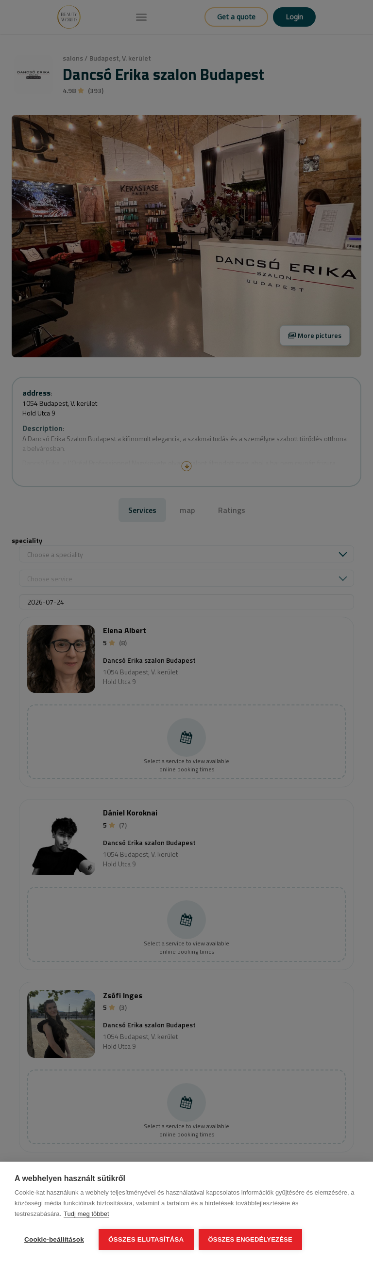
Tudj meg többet (86, 1213)
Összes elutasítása (146, 1239)
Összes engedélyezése (250, 1239)
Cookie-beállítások (54, 1239)
